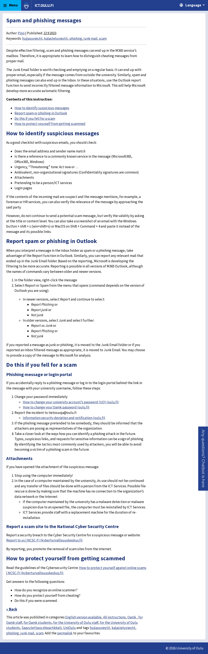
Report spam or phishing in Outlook (41, 113)
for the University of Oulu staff (75, 622)
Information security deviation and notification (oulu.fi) (64, 418)
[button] (203, 458)
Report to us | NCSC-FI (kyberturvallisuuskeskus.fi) (44, 540)
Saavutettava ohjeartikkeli (42, 627)
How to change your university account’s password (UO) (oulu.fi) (71, 402)
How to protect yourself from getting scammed (50, 123)
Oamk (132, 617)
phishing (75, 38)
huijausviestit (32, 38)
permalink (65, 633)
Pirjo (21, 33)
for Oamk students (38, 622)
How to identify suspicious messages (42, 108)
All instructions (114, 617)
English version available (83, 617)
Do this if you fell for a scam (35, 118)
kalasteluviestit (56, 38)
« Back (11, 609)
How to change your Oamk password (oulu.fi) (56, 407)
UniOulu (69, 627)
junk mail (90, 38)
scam (103, 38)
